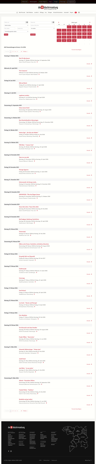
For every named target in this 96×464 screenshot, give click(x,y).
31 (64, 26)
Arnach (9, 434)
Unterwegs (22, 278)
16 (74, 33)
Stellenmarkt (24, 1)
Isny (46, 12)
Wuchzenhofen (33, 443)
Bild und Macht (23, 83)
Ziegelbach (10, 445)
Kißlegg (42, 12)
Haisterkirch (21, 434)
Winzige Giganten (23, 170)
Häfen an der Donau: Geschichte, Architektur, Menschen (34, 244)
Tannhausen (42, 445)
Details (89, 64)
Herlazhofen (32, 438)
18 (84, 33)
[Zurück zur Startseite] (48, 8)
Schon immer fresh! (24, 108)
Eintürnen (10, 437)
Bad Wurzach (22, 12)
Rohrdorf (42, 438)
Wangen (50, 12)
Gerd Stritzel (22, 290)
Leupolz (52, 437)
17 (79, 33)
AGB (40, 460)
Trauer (50, 1)
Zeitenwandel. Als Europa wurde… (28, 182)
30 (59, 26)
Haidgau (9, 439)
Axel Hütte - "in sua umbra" (26, 368)
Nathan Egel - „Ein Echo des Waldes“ (28, 132)
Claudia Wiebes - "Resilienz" (26, 390)
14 (64, 33)
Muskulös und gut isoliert (25, 399)
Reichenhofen (32, 441)
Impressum (54, 460)
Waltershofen (21, 445)
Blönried (42, 443)
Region (71, 12)
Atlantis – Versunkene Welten (27, 380)
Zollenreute (42, 446)
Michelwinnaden (22, 436)
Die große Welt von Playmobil (27, 256)
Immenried (21, 443)
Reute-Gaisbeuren (22, 438)
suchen (6, 34)
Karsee (52, 436)
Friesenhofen (32, 436)
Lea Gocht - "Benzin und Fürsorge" (28, 303)
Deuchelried (53, 434)
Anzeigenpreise (71, 1)
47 (21, 51)
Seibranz (10, 442)
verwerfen (33, 34)
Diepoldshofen (33, 434)
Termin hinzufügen (76, 49)
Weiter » (25, 51)
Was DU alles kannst (24, 58)
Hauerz (9, 441)
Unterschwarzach (11, 443)
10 (79, 30)
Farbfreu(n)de (22, 269)
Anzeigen (56, 1)
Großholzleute (43, 436)
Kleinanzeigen (63, 1)
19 (89, 33)
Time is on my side (24, 157)
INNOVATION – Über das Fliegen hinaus (29, 194)
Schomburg (53, 441)
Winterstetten (32, 442)
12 (89, 30)
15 (69, 33)
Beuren (41, 434)
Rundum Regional (43, 1)
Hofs (31, 439)
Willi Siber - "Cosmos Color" (26, 145)
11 (84, 30)
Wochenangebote (33, 1)
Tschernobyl (22, 231)
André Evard (22, 359)
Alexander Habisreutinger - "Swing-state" (30, 349)
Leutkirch (36, 12)
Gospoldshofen (11, 438)
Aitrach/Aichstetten (58, 12)
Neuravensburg (54, 438)
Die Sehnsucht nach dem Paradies (28, 327)
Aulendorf (66, 12)
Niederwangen (54, 439)
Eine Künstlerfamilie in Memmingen (28, 120)
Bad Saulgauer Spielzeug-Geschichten (29, 219)
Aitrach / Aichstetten (33, 448)
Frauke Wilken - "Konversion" (26, 337)
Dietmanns (10, 436)
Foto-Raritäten (23, 315)
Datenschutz (46, 460)
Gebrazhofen (32, 437)
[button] (75, 12)
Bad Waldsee (29, 12)
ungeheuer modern (24, 95)
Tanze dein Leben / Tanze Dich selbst (29, 207)
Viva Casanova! (23, 70)
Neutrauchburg (43, 437)
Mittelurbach (21, 437)
